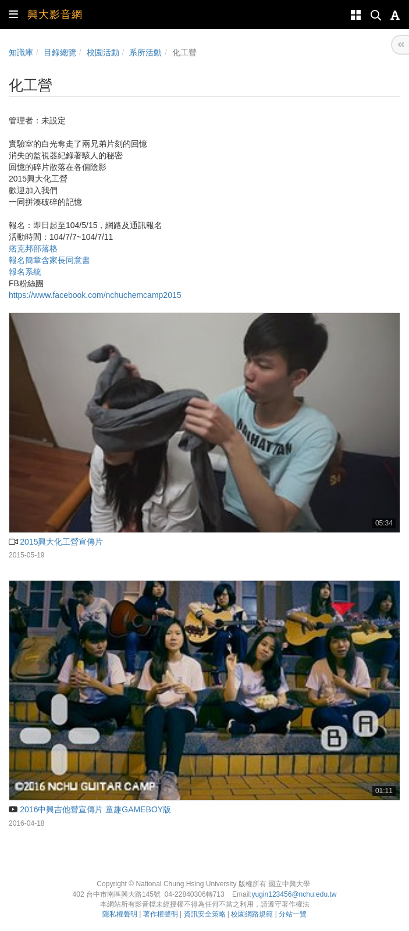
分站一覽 (293, 914)
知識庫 (21, 52)
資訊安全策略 (205, 914)
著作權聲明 (160, 914)
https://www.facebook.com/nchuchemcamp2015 (95, 295)
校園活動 (103, 52)
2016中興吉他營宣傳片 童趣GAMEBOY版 (90, 809)
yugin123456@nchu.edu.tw (293, 894)
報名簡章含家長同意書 (49, 260)
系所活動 (145, 52)
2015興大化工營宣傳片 (56, 541)
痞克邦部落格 (33, 248)
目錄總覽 (60, 52)
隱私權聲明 (119, 914)
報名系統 (25, 271)
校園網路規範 (252, 914)
